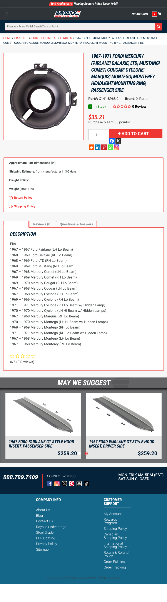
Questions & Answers (76, 224)
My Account (140, 14)
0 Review (139, 106)
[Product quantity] (98, 134)
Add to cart (135, 133)
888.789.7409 (20, 477)
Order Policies (114, 562)
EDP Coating (45, 538)
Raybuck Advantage (51, 527)
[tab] (15, 224)
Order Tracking (115, 567)
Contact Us (44, 521)
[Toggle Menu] (8, 14)
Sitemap (42, 549)
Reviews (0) (42, 224)
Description (16, 224)
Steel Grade (44, 532)
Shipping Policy (115, 529)
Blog (39, 515)
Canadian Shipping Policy (115, 536)
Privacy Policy (46, 544)
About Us (43, 510)
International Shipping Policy (115, 545)
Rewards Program (110, 521)
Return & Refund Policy (116, 554)
